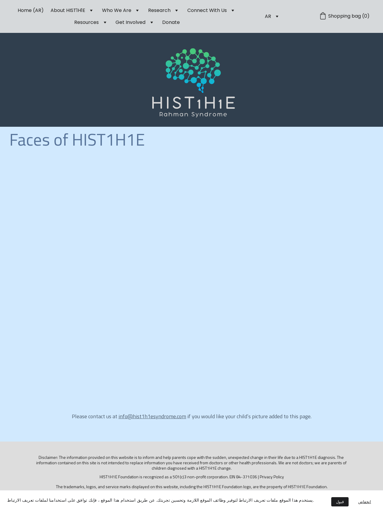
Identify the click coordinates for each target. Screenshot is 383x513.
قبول (340, 502)
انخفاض (364, 502)
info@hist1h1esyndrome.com (152, 416)
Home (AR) (31, 10)
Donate (171, 22)
